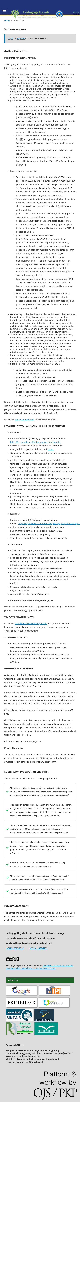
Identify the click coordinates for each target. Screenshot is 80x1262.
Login (10, 38)
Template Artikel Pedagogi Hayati (31, 623)
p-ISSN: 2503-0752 (15, 948)
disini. (51, 449)
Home (7, 20)
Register (21, 38)
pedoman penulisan (24, 419)
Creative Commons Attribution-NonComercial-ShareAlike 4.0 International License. (39, 967)
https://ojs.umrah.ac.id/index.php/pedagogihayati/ (35, 442)
